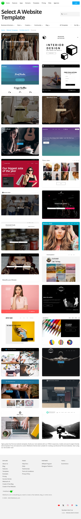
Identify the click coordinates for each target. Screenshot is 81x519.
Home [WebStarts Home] (8, 3)
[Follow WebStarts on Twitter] (63, 505)
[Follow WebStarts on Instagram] (68, 505)
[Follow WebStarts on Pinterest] (72, 505)
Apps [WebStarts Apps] (21, 3)
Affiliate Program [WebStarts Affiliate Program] (47, 464)
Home (3, 30)
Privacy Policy (26, 474)
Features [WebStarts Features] (14, 3)
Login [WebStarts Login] (76, 3)
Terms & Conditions (28, 471)
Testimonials (26, 469)
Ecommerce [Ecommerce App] (64, 464)
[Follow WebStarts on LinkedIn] (76, 505)
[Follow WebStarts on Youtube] (59, 505)
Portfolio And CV (24, 30)
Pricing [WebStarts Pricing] (44, 3)
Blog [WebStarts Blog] (4, 466)
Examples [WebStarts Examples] (5, 474)
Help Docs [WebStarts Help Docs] (25, 464)
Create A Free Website (9, 486)
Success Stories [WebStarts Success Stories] (7, 479)
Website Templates (12, 30)
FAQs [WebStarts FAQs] (49, 3)
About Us (5, 464)
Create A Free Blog (8, 484)
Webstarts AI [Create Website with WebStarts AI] (6, 481)
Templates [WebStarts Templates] (36, 3)
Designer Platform (47, 466)
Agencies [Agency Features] (56, 3)
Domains (27, 3)
